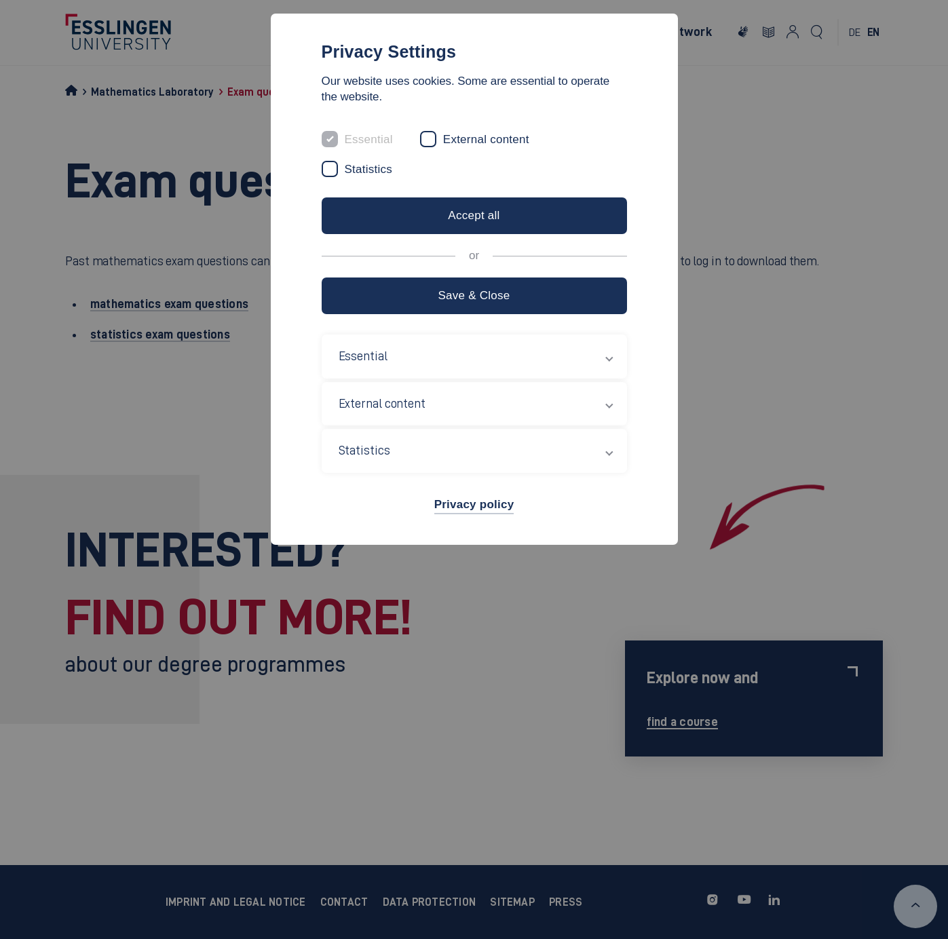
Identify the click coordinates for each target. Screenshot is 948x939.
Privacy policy (474, 504)
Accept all (473, 215)
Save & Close (474, 295)
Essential (369, 139)
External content (486, 139)
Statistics (369, 169)
